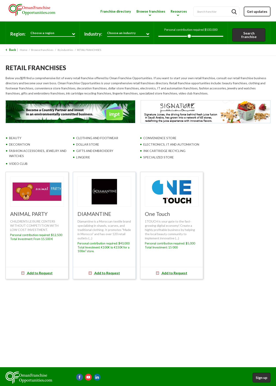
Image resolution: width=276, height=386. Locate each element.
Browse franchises (150, 11)
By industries (65, 50)
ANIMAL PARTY (29, 214)
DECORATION (19, 144)
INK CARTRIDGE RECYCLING (164, 151)
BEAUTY (15, 138)
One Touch (157, 214)
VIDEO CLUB (18, 163)
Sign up (261, 377)
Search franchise (249, 35)
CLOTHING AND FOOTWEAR (97, 138)
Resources (179, 11)
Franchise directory (115, 11)
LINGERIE (83, 157)
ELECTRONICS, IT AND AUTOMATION (171, 144)
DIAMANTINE (94, 214)
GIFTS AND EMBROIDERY (94, 151)
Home (23, 50)
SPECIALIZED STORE (158, 157)
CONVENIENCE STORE (159, 138)
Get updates (257, 11)
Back (12, 50)
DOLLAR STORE (87, 144)
